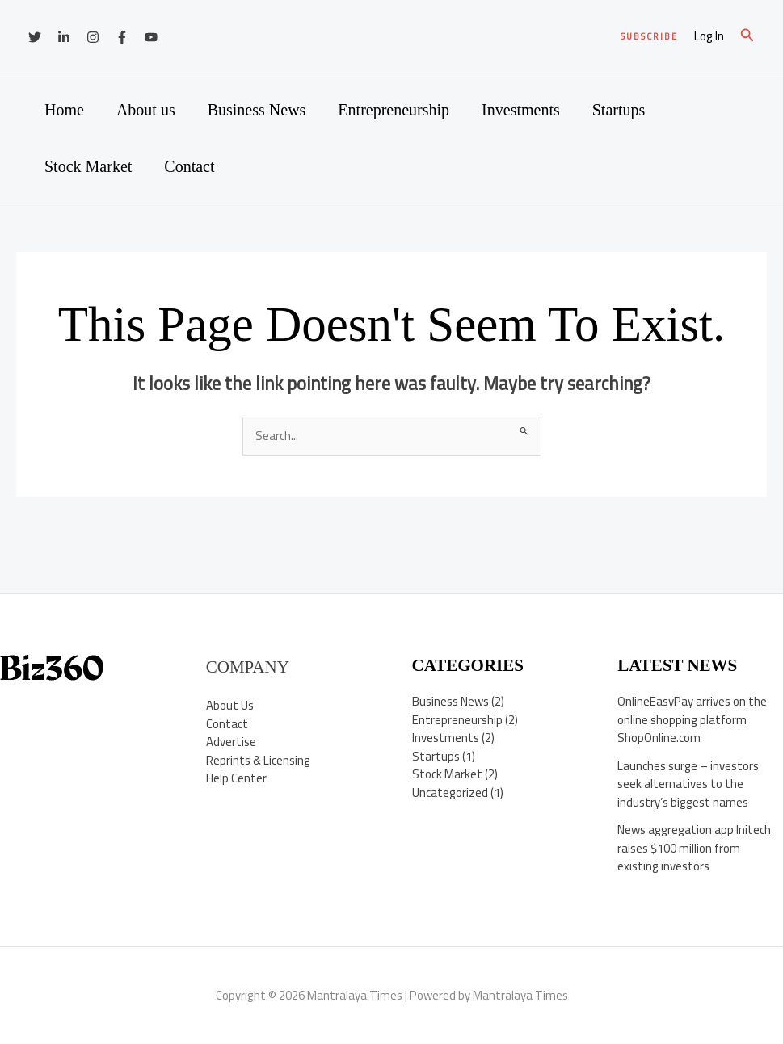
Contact (189, 166)
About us (145, 110)
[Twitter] (34, 37)
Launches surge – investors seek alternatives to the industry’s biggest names (688, 784)
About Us (230, 705)
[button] (649, 36)
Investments (521, 110)
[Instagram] (92, 37)
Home (64, 110)
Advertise (231, 741)
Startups (619, 110)
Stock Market (88, 166)
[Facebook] (122, 37)
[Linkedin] (63, 37)
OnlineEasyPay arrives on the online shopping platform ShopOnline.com (692, 719)
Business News (257, 110)
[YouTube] (151, 37)
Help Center (236, 778)
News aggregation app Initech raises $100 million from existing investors (694, 848)
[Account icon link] (709, 36)
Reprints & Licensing (258, 760)
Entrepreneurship (393, 110)
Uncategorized (450, 792)
